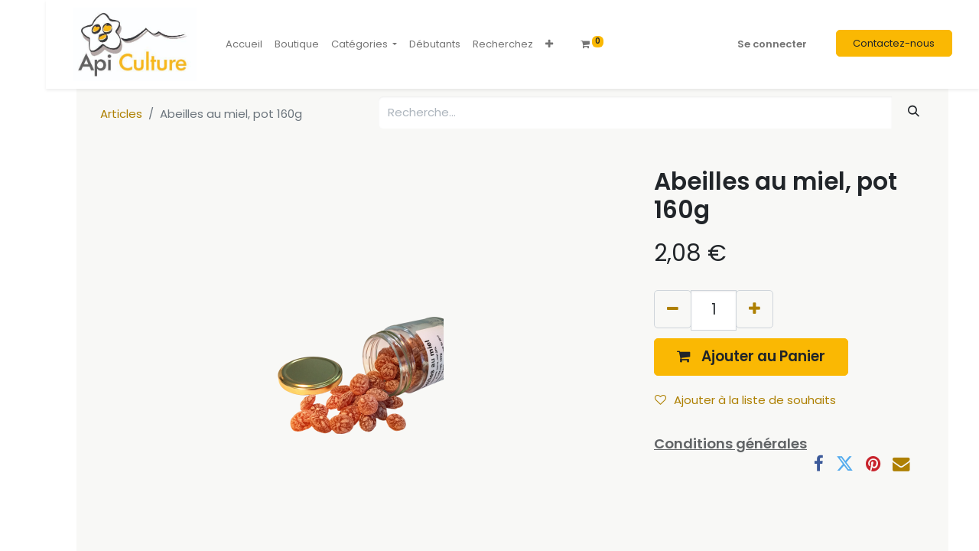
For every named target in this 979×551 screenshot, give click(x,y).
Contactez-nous (894, 43)
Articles (121, 114)
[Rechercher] (914, 111)
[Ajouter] (754, 309)
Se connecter (772, 44)
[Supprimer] (672, 309)
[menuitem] (244, 44)
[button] (549, 44)
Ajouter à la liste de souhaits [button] (745, 400)
